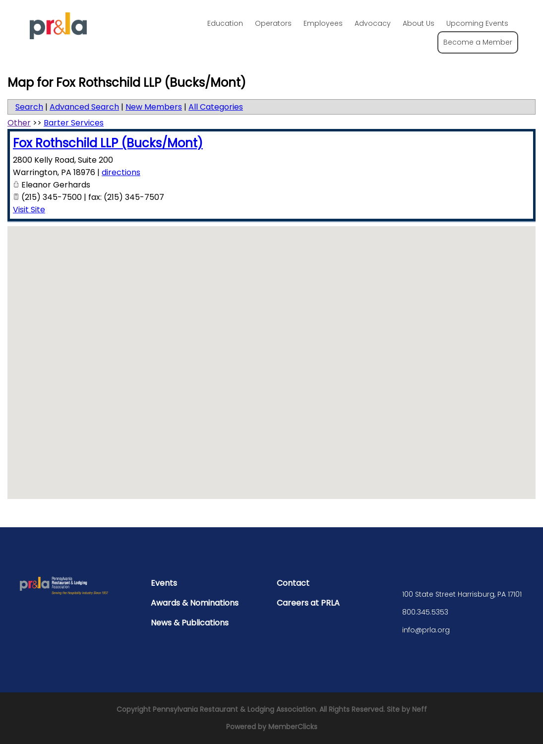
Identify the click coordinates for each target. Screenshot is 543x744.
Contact (293, 583)
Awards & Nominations (195, 603)
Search (29, 107)
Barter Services (74, 122)
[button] (271, 353)
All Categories (215, 107)
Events (164, 583)
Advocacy (373, 23)
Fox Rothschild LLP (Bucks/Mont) (108, 143)
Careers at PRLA (308, 603)
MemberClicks (292, 727)
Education (225, 23)
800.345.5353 (425, 612)
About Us (418, 23)
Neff (419, 709)
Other (19, 122)
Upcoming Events (477, 23)
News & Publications (190, 622)
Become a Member (477, 42)
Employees (323, 23)
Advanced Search (84, 107)
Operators (273, 23)
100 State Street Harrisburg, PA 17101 (462, 594)
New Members (153, 107)
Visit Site (29, 209)
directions (121, 172)
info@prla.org (426, 630)
